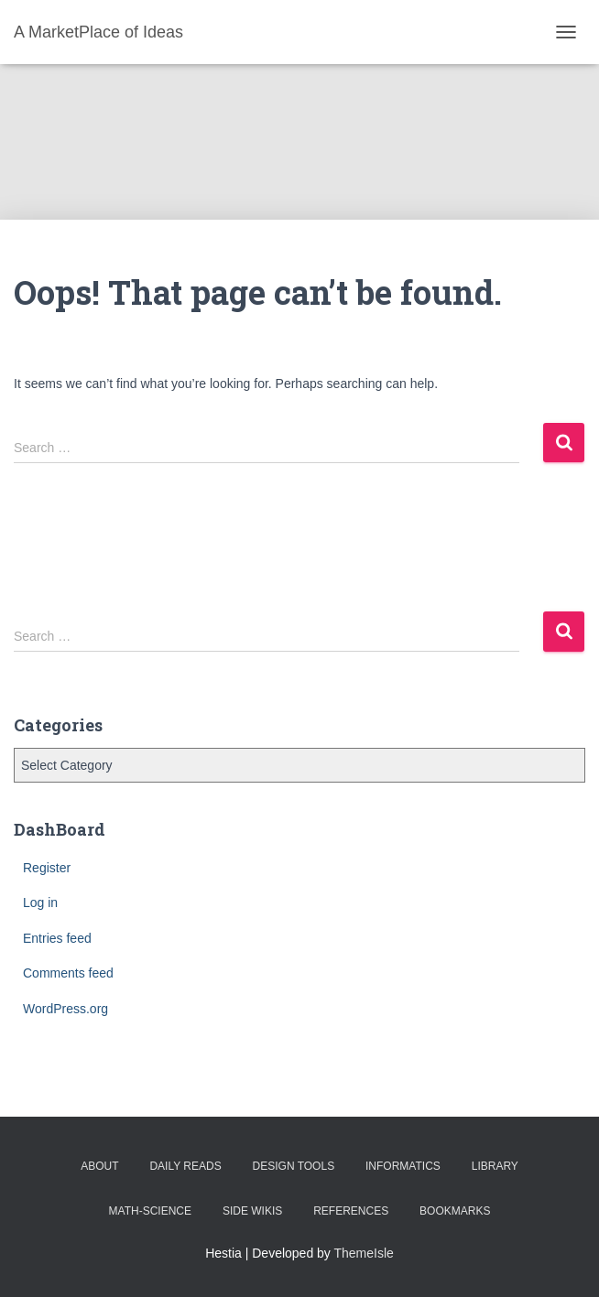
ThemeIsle (364, 1253)
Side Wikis (252, 1211)
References (350, 1211)
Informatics (403, 1166)
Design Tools (294, 1166)
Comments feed (68, 973)
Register (47, 867)
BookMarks (454, 1211)
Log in (40, 902)
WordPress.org (65, 1008)
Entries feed (57, 938)
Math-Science (150, 1211)
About (99, 1166)
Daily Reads (185, 1166)
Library (495, 1166)
